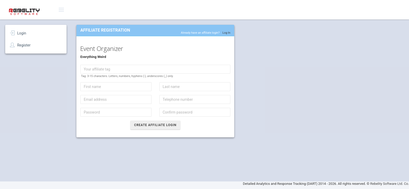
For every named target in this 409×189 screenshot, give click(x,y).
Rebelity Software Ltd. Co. (389, 184)
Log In (226, 32)
